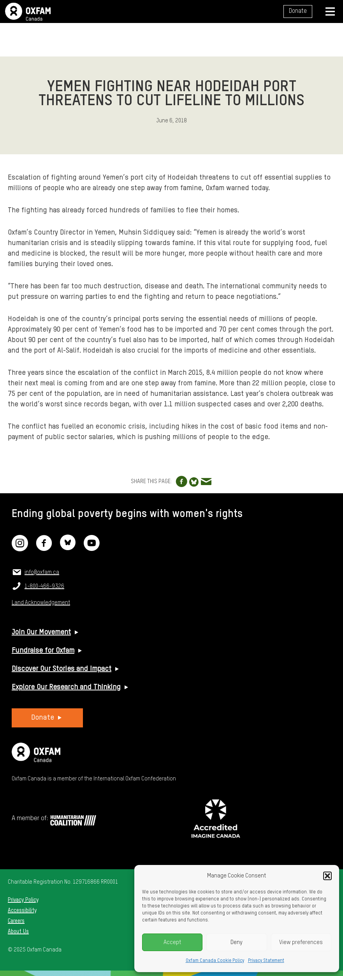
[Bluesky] (68, 548)
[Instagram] (20, 548)
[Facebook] (44, 548)
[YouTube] (91, 548)
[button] (327, 876)
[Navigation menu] (330, 11)
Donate (298, 11)
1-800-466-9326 (44, 586)
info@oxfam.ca (42, 572)
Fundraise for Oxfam (43, 650)
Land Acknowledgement (41, 602)
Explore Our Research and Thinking (66, 687)
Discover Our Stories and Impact (61, 668)
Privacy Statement (266, 960)
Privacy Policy (23, 900)
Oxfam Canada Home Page (28, 12)
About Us (18, 931)
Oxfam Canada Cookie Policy (215, 960)
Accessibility (22, 910)
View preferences (301, 942)
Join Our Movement (41, 632)
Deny (236, 942)
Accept (172, 942)
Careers (16, 921)
